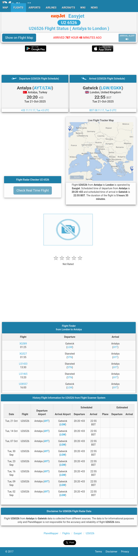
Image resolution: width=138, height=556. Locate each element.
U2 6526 (69, 22)
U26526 (90, 533)
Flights (66, 533)
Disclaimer (113, 551)
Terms (100, 551)
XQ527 (23, 353)
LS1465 (23, 373)
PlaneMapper (51, 533)
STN (69, 357)
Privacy (127, 551)
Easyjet (76, 16)
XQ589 (23, 343)
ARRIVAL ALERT (127, 38)
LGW (69, 347)
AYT (115, 347)
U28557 (23, 384)
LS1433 (23, 363)
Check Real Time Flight (32, 190)
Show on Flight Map (19, 37)
